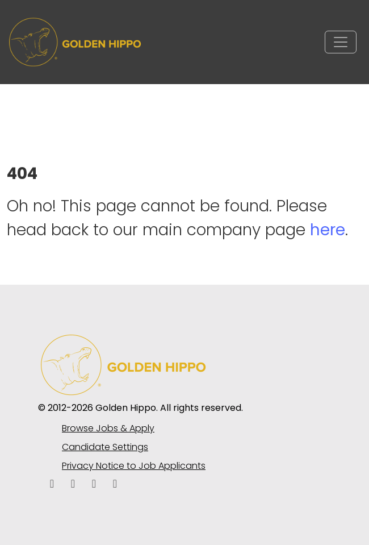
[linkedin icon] (73, 484)
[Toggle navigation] (341, 42)
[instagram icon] (115, 484)
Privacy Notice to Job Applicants (134, 465)
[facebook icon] (52, 484)
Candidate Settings (105, 447)
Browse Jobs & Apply (108, 428)
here (327, 230)
